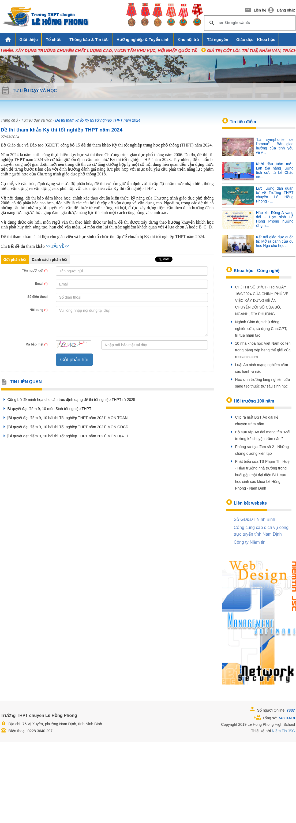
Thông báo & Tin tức (88, 39)
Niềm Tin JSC (283, 731)
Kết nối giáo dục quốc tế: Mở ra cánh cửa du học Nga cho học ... (275, 241)
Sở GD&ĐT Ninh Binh (254, 519)
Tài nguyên (217, 39)
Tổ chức (53, 39)
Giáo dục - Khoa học (255, 39)
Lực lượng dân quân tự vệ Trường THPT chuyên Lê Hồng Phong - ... (275, 194)
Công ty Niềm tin (249, 542)
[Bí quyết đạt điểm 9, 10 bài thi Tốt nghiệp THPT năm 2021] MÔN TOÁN (64, 418)
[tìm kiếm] (249, 23)
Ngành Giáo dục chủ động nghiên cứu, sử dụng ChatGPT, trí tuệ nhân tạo (261, 328)
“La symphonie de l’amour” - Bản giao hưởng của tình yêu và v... (275, 146)
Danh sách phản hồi (50, 259)
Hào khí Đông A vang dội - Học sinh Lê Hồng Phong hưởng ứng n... (275, 219)
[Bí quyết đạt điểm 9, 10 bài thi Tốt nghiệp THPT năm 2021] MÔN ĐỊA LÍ (64, 436)
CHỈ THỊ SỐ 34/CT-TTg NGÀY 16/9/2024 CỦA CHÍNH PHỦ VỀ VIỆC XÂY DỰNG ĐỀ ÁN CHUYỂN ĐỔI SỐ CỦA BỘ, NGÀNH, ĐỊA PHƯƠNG (261, 300)
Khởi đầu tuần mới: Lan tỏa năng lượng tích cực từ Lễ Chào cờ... (275, 170)
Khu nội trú (188, 39)
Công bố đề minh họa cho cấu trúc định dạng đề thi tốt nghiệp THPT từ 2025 (68, 399)
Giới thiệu (29, 39)
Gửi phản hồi (15, 259)
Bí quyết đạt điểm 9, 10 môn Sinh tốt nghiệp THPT (46, 409)
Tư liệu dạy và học (36, 120)
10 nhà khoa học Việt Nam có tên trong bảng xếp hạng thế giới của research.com (263, 350)
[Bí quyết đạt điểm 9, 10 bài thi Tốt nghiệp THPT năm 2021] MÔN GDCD (65, 427)
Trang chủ (9, 120)
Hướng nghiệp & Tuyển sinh (143, 39)
